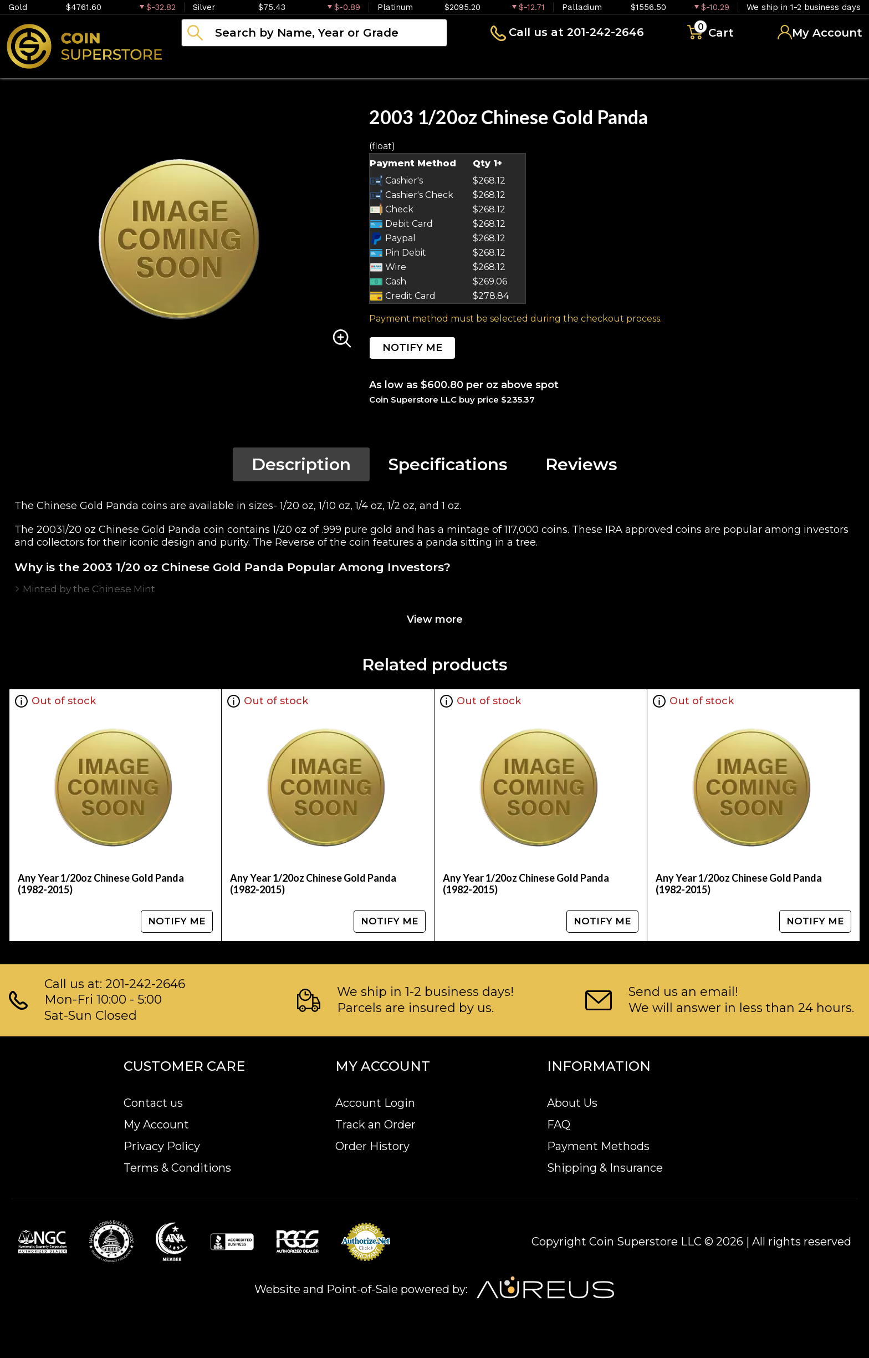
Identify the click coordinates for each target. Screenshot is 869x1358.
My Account (156, 1124)
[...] (314, 33)
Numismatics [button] (293, 63)
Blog (559, 63)
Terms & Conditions (177, 1167)
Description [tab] (301, 464)
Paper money (401, 63)
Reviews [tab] (581, 464)
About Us (572, 1103)
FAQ (558, 1124)
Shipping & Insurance (605, 1167)
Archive (494, 63)
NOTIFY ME (412, 348)
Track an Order (375, 1124)
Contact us (153, 1103)
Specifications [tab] (448, 464)
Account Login (375, 1103)
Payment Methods (598, 1146)
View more (435, 619)
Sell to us (832, 63)
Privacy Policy (162, 1146)
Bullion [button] (204, 63)
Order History (372, 1146)
